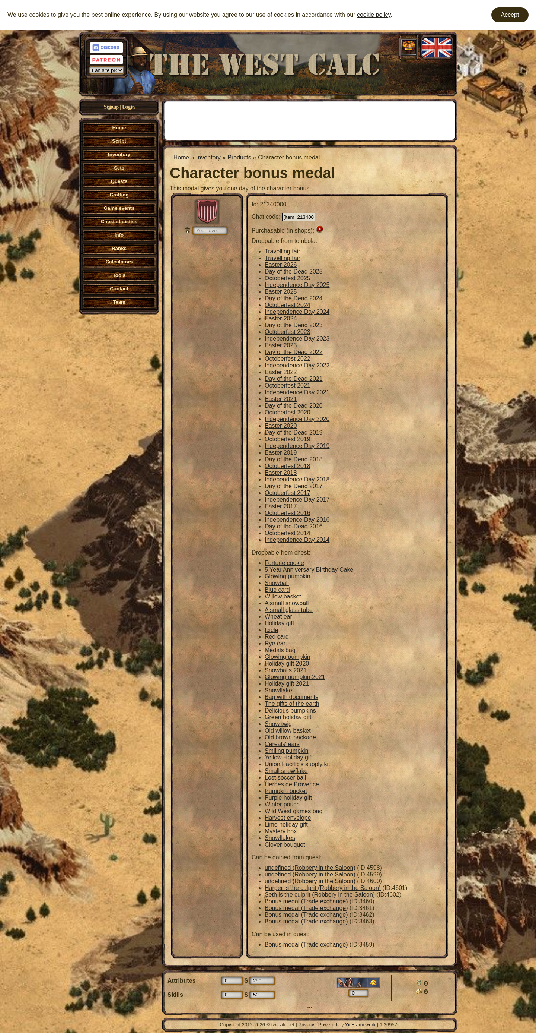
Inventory (208, 157)
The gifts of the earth (292, 704)
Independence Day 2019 (297, 446)
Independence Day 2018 (297, 479)
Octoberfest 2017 (287, 493)
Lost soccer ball (285, 777)
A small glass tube (289, 610)
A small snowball (287, 603)
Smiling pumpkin (286, 751)
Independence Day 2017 (297, 499)
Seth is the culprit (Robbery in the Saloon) (320, 894)
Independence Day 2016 (297, 519)
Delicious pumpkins (290, 710)
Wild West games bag (293, 811)
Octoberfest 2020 (287, 412)
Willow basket (283, 596)
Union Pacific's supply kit (297, 764)
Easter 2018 (281, 473)
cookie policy (373, 15)
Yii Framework (360, 1024)
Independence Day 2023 (297, 338)
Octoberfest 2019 (287, 439)
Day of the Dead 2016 (294, 526)
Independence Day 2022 (297, 365)
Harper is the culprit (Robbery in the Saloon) (323, 888)
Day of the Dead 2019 (294, 432)
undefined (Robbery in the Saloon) (310, 868)
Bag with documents (291, 697)
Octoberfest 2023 (287, 332)
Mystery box (281, 831)
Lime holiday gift (286, 824)
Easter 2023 (281, 345)
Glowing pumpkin (287, 576)
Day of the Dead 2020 (294, 405)
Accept (510, 15)
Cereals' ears (282, 744)
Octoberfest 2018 (287, 466)
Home (181, 157)
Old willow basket (288, 730)
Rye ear (275, 643)
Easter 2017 (281, 506)
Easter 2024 (281, 318)
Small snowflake (286, 771)
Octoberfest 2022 (287, 359)
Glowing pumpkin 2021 (295, 677)
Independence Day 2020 (297, 419)
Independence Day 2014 (297, 540)
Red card (277, 637)
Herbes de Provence (292, 784)
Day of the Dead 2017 (294, 486)
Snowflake (278, 690)
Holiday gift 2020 (287, 663)
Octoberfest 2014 (287, 533)
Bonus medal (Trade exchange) (306, 901)
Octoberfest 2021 (287, 385)
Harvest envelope (288, 818)
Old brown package (290, 737)
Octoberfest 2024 (287, 305)
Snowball (277, 583)
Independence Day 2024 (297, 312)
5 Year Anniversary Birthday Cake (309, 569)
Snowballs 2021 (286, 670)
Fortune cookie (284, 563)
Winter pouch (282, 804)
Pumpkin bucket (286, 791)
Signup (111, 107)
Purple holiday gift (288, 798)
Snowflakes (280, 838)
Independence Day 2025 (297, 285)
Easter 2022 (281, 372)
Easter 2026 (281, 265)
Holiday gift (279, 623)
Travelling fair (282, 251)
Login (128, 107)
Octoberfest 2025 (287, 278)
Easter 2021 (281, 399)
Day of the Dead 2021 (294, 379)
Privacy (307, 1024)
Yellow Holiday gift (289, 757)
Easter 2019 (281, 452)
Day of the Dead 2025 (294, 271)
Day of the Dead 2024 (294, 298)
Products (239, 157)
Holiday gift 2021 (287, 683)
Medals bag (280, 650)
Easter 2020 (281, 426)
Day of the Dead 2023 (294, 325)
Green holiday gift (288, 717)
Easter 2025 (281, 291)
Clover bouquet (285, 844)
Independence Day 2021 (297, 392)
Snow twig (278, 724)
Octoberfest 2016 (287, 513)
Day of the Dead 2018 (294, 459)
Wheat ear (278, 616)
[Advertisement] (309, 119)
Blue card (277, 590)
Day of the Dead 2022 (294, 352)
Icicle (271, 630)
